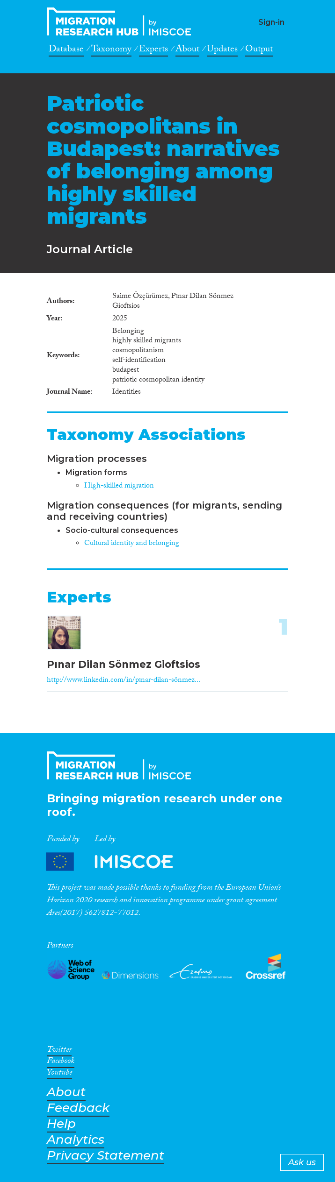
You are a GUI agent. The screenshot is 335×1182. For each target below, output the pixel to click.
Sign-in (271, 22)
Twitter (59, 1051)
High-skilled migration (119, 486)
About (187, 50)
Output (259, 50)
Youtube (59, 1074)
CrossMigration (122, 21)
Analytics (75, 1139)
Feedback (78, 1108)
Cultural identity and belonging (131, 544)
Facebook (60, 1062)
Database (66, 50)
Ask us (302, 1162)
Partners (117, 861)
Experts (153, 50)
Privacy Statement (105, 1155)
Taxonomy (111, 50)
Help (61, 1124)
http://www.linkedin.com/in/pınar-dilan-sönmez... (123, 680)
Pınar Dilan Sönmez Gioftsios (123, 664)
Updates (222, 50)
